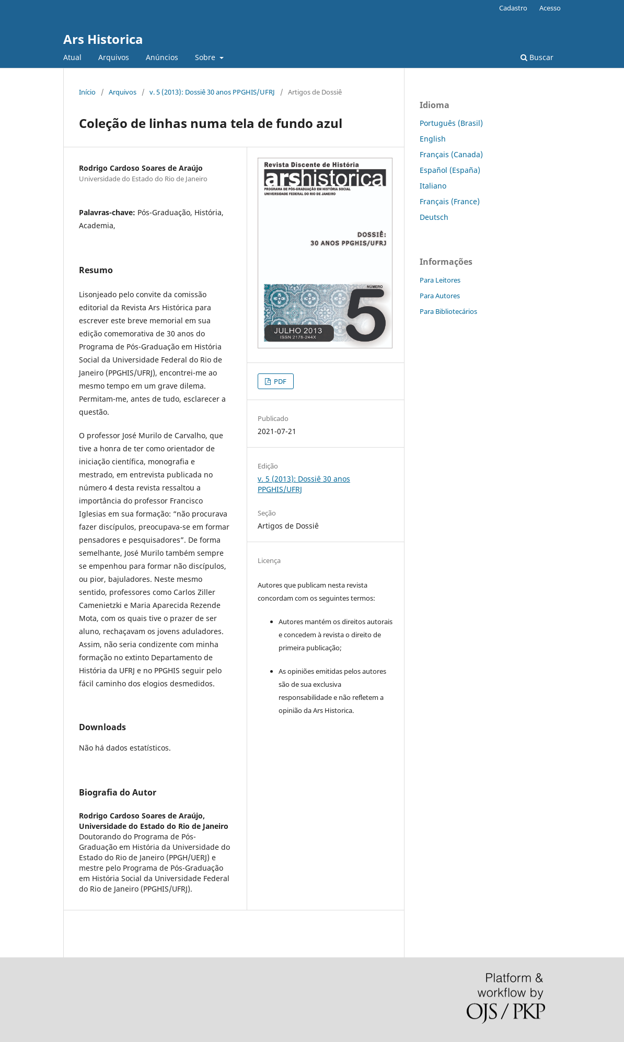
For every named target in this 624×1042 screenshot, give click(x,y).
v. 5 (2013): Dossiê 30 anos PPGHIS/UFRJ (212, 92)
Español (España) (450, 170)
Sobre (206, 57)
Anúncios (162, 57)
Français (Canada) (451, 154)
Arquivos (113, 57)
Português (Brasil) (451, 123)
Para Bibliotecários (448, 311)
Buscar (537, 57)
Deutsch (434, 217)
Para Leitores (440, 280)
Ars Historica (103, 39)
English (433, 139)
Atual (72, 57)
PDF (279, 381)
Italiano (433, 186)
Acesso (550, 8)
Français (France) (450, 201)
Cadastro (513, 8)
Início (87, 92)
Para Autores (440, 295)
